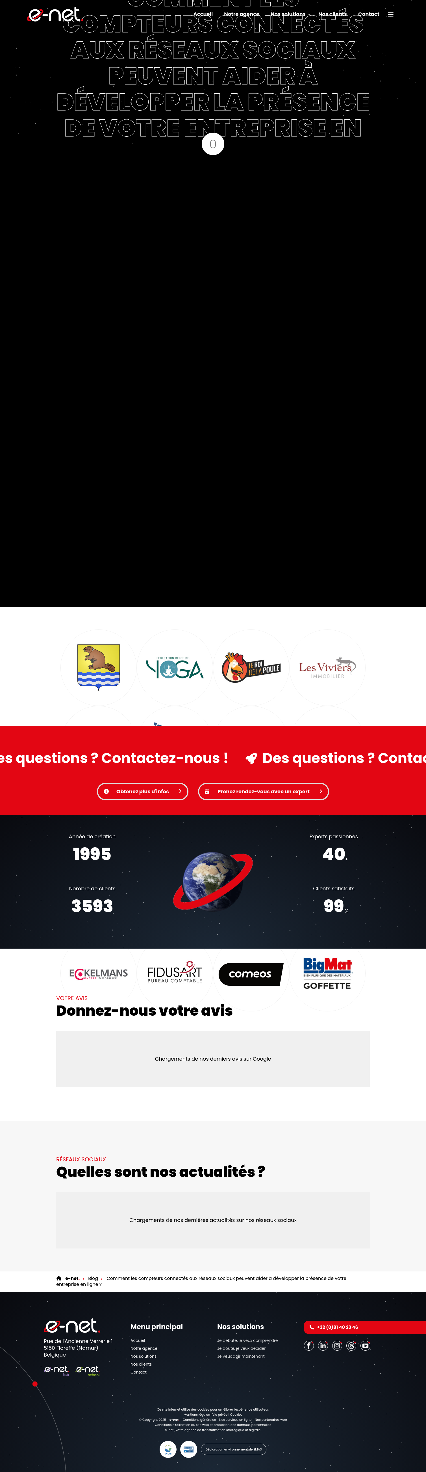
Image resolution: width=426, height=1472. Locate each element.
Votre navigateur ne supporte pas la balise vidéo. (213, 882)
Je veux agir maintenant (241, 1356)
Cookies (236, 1414)
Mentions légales (197, 1414)
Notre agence (241, 14)
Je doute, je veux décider (241, 1348)
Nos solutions (144, 1356)
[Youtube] (366, 1345)
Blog (92, 1278)
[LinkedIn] (323, 1345)
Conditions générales (199, 1419)
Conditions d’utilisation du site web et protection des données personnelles (213, 1424)
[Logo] (55, 14)
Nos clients (332, 14)
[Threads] (352, 1345)
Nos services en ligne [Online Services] (235, 1419)
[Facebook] (309, 1345)
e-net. (169, 1430)
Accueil (203, 14)
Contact (368, 14)
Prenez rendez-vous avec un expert (263, 791)
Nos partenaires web (271, 1419)
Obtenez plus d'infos (143, 791)
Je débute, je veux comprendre (247, 1340)
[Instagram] (338, 1345)
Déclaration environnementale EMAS (233, 1449)
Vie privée (219, 1414)
